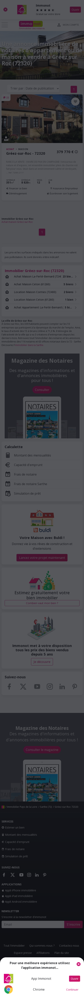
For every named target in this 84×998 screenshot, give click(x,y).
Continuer (72, 989)
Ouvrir (74, 978)
